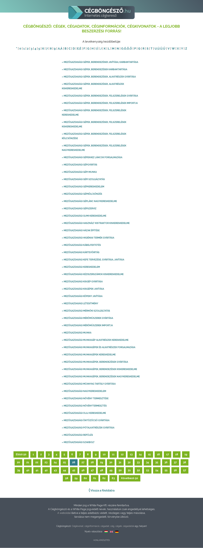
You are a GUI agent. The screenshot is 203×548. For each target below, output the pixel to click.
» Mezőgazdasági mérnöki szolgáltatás (86, 311)
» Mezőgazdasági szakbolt (78, 442)
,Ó (124, 48)
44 (64, 470)
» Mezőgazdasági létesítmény (80, 303)
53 (147, 470)
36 (165, 462)
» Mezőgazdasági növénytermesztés (84, 406)
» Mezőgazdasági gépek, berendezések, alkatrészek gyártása (99, 77)
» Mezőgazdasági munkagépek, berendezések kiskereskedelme (99, 369)
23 (46, 462)
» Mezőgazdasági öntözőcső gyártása (85, 420)
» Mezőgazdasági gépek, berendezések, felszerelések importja (100, 103)
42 (46, 470)
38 (184, 462)
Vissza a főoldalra (101, 490)
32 (129, 462)
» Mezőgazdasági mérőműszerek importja (87, 325)
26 (73, 462)
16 (158, 454)
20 (18, 462)
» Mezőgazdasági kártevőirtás (80, 252)
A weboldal (64, 513)
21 (27, 462)
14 (140, 454)
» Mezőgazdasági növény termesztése (85, 398)
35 (156, 462)
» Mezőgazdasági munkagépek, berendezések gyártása (95, 362)
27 (83, 462)
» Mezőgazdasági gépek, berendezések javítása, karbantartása (100, 62)
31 (120, 462)
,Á (61, 48)
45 (73, 470)
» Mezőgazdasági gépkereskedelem (83, 186)
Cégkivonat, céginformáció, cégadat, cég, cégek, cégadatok (103, 526)
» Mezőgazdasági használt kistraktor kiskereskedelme (96, 223)
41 (37, 470)
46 (83, 470)
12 (122, 454)
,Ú (158, 48)
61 (94, 478)
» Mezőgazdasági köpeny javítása (82, 296)
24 (55, 462)
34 (147, 462)
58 (66, 478)
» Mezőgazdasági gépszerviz (79, 208)
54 (156, 470)
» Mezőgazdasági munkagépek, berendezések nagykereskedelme (101, 376)
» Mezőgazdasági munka (76, 333)
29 (101, 462)
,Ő (130, 48)
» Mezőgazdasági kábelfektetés (81, 245)
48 (101, 470)
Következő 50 (129, 478)
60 (85, 478)
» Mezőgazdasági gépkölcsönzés (82, 194)
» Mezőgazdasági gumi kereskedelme (84, 216)
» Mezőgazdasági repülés (77, 435)
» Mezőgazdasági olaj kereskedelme (84, 413)
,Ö (127, 48)
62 (103, 478)
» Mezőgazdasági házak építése (81, 230)
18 (176, 454)
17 (167, 454)
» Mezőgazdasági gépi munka (79, 172)
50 (120, 470)
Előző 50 (21, 454)
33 (138, 462)
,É (80, 48)
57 (184, 470)
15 (149, 454)
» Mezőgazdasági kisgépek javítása (83, 289)
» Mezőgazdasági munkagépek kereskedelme (89, 354)
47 (92, 470)
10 (104, 454)
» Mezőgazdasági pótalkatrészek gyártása (88, 428)
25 (64, 462)
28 (92, 462)
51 (129, 470)
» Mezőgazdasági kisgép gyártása (82, 281)
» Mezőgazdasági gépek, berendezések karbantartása (94, 69)
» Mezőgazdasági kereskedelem (81, 267)
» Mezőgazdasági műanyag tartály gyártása (89, 384)
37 (175, 462)
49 (110, 470)
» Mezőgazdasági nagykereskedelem (84, 391)
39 (18, 470)
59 (76, 478)
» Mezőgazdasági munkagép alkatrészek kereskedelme (95, 340)
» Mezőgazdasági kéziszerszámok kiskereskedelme (93, 274)
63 (113, 478)
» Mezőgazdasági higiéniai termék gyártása (88, 238)
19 (185, 454)
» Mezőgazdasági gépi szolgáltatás (83, 179)
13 (131, 454)
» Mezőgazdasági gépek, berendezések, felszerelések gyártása (100, 96)
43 (55, 470)
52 (138, 470)
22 (36, 462)
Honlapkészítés (101, 540)
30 (110, 462)
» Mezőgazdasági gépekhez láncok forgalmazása (92, 157)
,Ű (164, 48)
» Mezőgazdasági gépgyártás (79, 165)
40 (27, 470)
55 (166, 470)
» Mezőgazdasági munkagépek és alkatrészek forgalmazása (98, 347)
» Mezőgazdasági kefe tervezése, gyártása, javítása (93, 260)
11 (113, 454)
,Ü (161, 48)
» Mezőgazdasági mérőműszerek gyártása (87, 318)
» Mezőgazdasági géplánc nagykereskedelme (89, 201)
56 (175, 470)
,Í (97, 48)
